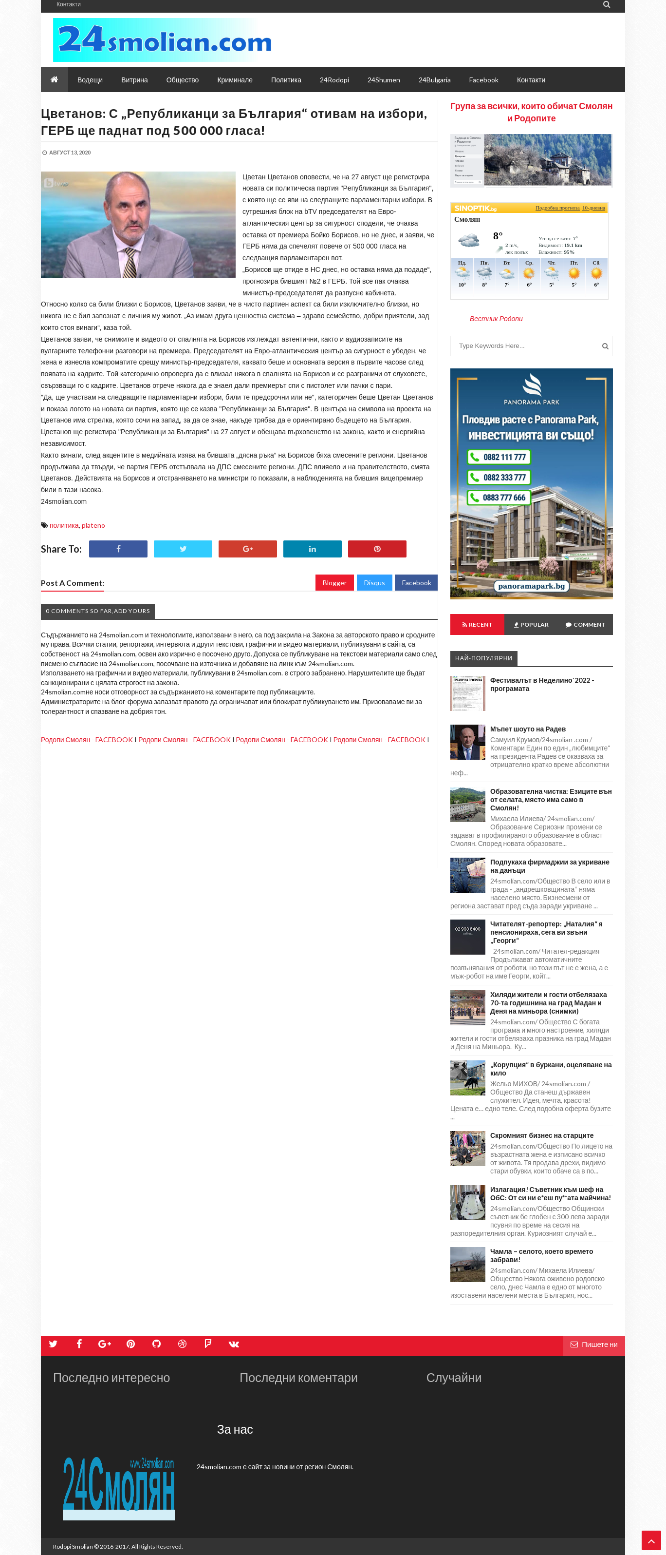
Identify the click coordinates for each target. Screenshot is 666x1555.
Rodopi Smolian (73, 1546)
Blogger (335, 582)
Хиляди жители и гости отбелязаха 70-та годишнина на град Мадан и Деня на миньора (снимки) (548, 1002)
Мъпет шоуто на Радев (528, 729)
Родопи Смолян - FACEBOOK (87, 739)
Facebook (416, 582)
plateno (93, 525)
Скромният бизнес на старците (542, 1135)
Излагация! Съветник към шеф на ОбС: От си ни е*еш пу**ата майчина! (550, 1193)
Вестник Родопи (496, 318)
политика (64, 525)
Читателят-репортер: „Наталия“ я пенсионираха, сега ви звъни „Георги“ (546, 932)
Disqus (374, 582)
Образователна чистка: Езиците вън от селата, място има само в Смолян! (551, 799)
